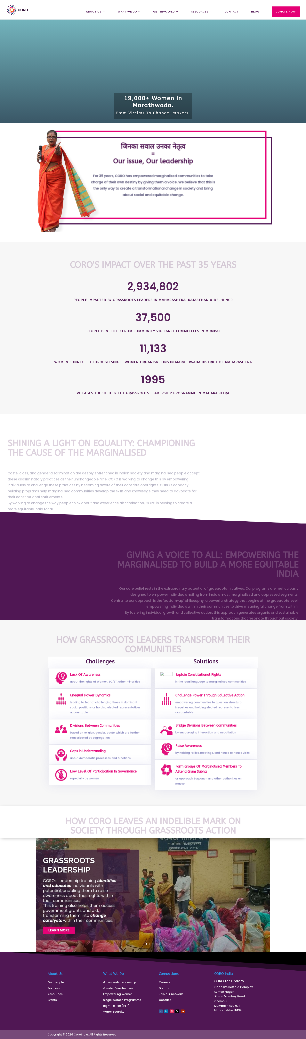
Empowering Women (118, 994)
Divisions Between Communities (95, 729)
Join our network (171, 994)
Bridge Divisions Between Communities (206, 728)
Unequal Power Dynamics (92, 699)
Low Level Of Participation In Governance (102, 773)
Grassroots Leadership (119, 982)
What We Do (127, 11)
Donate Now (286, 11)
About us (93, 11)
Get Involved (164, 11)
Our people (56, 982)
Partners (54, 988)
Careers (164, 982)
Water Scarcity (113, 1012)
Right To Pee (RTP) (116, 1006)
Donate (164, 988)
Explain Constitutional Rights (199, 677)
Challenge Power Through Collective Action (209, 699)
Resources (199, 11)
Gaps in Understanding (90, 753)
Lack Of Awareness (87, 677)
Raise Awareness (191, 748)
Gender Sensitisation (118, 988)
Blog (255, 11)
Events (52, 1000)
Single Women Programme (122, 1000)
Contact (231, 11)
